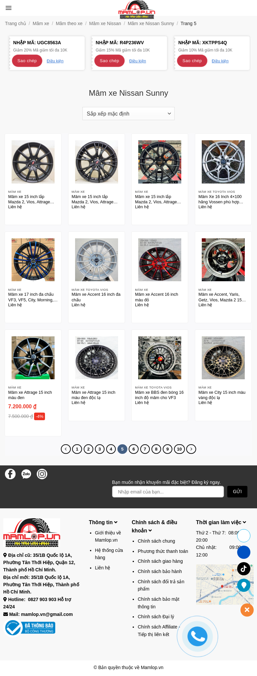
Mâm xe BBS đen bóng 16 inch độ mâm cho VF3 (159, 395)
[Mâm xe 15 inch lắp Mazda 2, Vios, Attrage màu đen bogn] (160, 161)
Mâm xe (41, 23)
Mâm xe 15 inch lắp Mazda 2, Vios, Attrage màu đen (29, 199)
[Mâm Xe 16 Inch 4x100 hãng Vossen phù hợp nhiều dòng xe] (223, 161)
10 (179, 449)
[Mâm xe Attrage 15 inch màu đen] (33, 358)
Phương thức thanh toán (163, 551)
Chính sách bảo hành (160, 571)
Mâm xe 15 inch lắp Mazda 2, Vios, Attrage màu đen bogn (156, 199)
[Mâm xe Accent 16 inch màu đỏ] (160, 260)
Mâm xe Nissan (105, 23)
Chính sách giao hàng (160, 561)
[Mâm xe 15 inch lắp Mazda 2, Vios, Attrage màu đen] (33, 161)
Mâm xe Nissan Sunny (151, 23)
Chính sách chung (156, 541)
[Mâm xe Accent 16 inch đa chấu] (96, 260)
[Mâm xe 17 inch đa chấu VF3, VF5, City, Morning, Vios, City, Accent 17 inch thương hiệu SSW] (33, 260)
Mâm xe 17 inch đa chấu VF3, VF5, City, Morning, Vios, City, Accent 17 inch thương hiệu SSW (31, 297)
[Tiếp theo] (191, 449)
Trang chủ (15, 23)
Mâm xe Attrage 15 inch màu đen (30, 395)
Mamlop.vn (152, 667)
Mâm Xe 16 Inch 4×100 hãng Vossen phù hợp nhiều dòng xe (220, 199)
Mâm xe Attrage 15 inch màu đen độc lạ (93, 395)
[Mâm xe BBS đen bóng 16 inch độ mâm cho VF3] (160, 358)
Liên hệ (102, 567)
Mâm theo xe (69, 23)
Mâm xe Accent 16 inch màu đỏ (156, 297)
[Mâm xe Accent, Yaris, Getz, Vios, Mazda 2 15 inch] (223, 260)
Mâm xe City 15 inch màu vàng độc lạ (221, 395)
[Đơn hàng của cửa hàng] (128, 113)
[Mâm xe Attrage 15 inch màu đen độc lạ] (96, 358)
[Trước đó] (65, 449)
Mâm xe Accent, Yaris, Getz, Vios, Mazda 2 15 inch (220, 297)
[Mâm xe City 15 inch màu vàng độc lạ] (223, 358)
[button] (8, 8)
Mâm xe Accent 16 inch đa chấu (96, 297)
